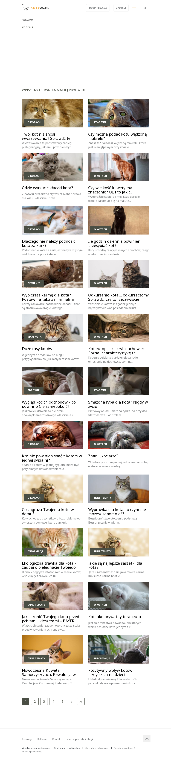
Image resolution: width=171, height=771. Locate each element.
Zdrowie (34, 390)
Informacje (36, 551)
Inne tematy (102, 497)
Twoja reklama (98, 7)
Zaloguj (121, 7)
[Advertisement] (85, 58)
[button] (145, 6)
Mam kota (35, 336)
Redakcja (27, 739)
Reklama (42, 739)
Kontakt (57, 739)
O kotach (34, 122)
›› (80, 701)
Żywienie (100, 122)
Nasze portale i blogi (79, 739)
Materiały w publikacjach (97, 748)
